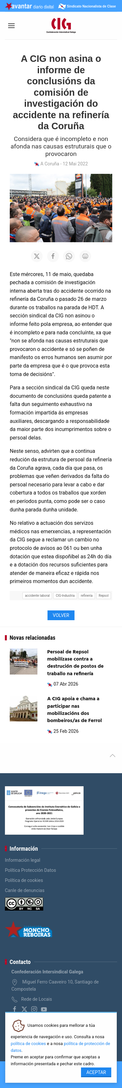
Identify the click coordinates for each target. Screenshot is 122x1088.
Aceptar (96, 1072)
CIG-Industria (65, 595)
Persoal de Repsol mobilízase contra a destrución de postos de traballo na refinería (75, 663)
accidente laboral (37, 595)
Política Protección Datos (30, 870)
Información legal (22, 860)
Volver (61, 615)
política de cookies (28, 1043)
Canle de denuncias (25, 890)
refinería (86, 595)
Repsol (103, 595)
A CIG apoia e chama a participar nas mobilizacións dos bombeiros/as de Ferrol (74, 710)
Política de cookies (24, 880)
